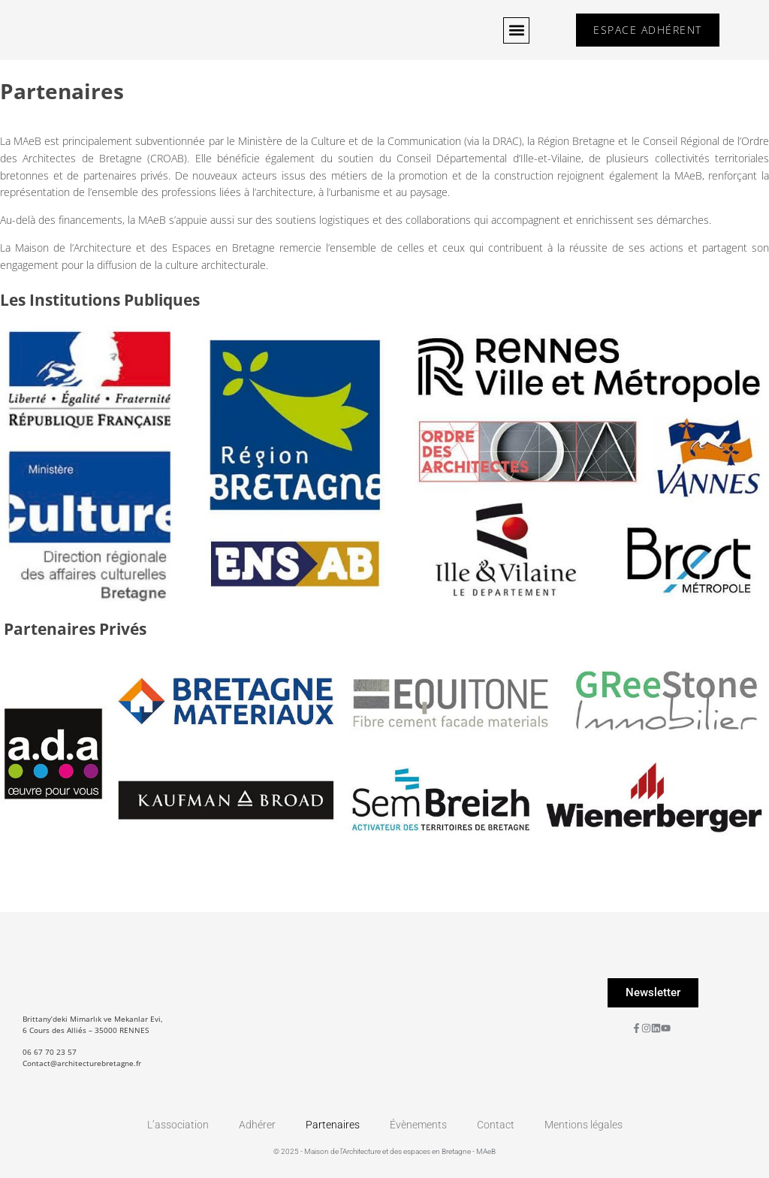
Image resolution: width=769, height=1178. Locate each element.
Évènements (418, 1125)
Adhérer (257, 1125)
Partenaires (333, 1125)
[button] (513, 30)
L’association (178, 1125)
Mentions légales (583, 1125)
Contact (495, 1125)
